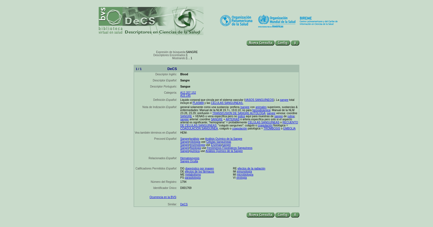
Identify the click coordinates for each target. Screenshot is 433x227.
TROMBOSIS (272, 128)
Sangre (184, 138)
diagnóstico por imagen (199, 168)
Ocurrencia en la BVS (162, 197)
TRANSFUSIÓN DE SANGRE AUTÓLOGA (238, 113)
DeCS (184, 204)
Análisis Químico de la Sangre (223, 138)
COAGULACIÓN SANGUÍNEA (199, 128)
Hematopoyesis (189, 158)
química (195, 151)
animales (261, 107)
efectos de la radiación (251, 168)
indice (241, 116)
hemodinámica (261, 110)
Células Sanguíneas (218, 141)
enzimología (197, 144)
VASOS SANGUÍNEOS (259, 99)
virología (241, 177)
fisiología (195, 147)
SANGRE (186, 116)
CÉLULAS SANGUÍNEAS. (227, 102)
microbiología (245, 174)
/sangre (244, 107)
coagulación (265, 125)
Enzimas (216, 144)
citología (195, 141)
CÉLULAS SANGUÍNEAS (263, 122)
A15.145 (185, 95)
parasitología (192, 177)
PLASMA (198, 102)
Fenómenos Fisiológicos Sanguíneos (230, 147)
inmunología (244, 171)
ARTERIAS (233, 119)
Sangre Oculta (189, 161)
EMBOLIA (289, 128)
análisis (194, 138)
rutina (290, 116)
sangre (284, 99)
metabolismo (193, 174)
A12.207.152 (188, 92)
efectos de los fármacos (199, 171)
